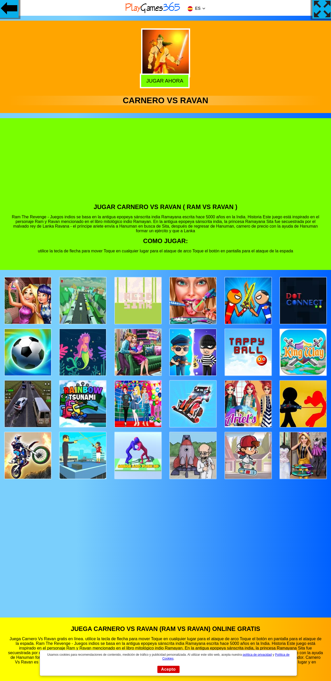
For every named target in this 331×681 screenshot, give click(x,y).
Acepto (168, 669)
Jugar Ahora (165, 80)
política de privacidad (257, 654)
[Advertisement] (165, 165)
